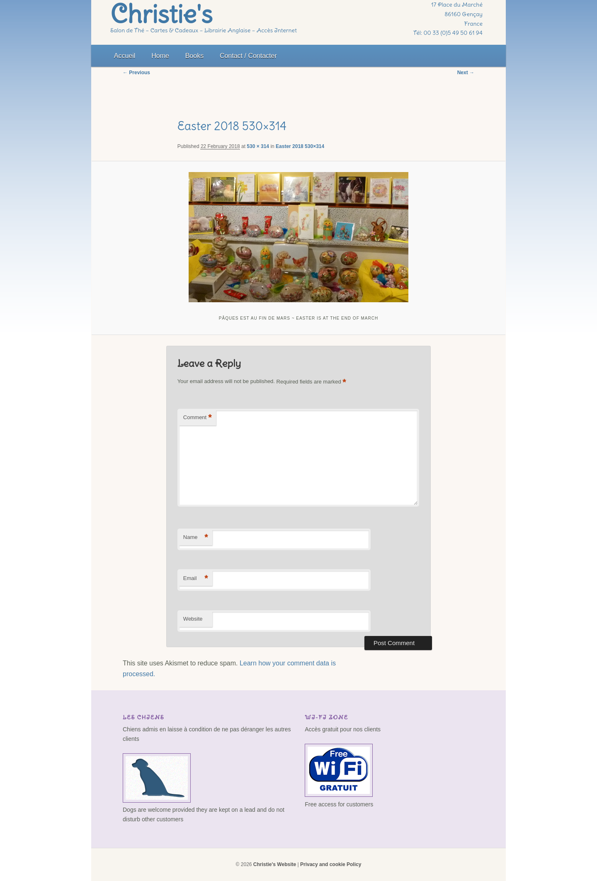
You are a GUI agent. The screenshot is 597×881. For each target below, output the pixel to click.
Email (195, 579)
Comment (197, 418)
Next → (465, 72)
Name (195, 538)
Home (160, 55)
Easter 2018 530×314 (300, 146)
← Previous (136, 72)
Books (194, 55)
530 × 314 (258, 146)
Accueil (125, 55)
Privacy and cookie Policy (330, 864)
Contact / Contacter (248, 55)
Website (193, 619)
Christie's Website (274, 864)
